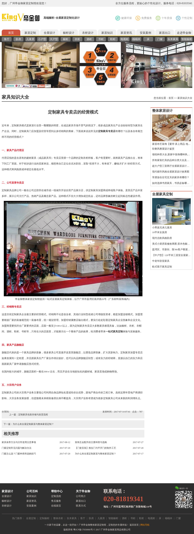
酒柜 (89, 39)
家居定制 (30, 32)
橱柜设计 (68, 32)
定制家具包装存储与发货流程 (33, 414)
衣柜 (77, 39)
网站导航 (144, 525)
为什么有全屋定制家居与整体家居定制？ (33, 424)
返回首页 (134, 525)
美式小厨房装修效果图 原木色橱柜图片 (171, 243)
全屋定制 (31, 518)
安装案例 (145, 32)
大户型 (54, 39)
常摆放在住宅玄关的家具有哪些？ (170, 177)
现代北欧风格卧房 (162, 238)
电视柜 (125, 39)
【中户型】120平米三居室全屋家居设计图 (171, 255)
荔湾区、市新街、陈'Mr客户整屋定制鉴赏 (171, 249)
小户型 (42, 39)
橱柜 (65, 39)
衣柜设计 (88, 32)
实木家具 (173, 39)
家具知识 (31, 496)
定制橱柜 (44, 518)
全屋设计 (49, 32)
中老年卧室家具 (160, 260)
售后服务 (56, 500)
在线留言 (56, 505)
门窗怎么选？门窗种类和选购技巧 (19, 453)
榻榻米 (136, 39)
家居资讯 (126, 32)
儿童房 (30, 39)
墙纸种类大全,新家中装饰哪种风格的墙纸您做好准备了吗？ (171, 154)
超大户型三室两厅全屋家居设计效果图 (171, 165)
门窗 (160, 39)
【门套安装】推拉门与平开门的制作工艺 (95, 448)
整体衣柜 (58, 518)
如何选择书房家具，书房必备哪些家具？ (171, 183)
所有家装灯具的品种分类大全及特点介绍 (171, 160)
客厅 (6, 39)
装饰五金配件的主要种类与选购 (91, 442)
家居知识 (107, 32)
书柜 (101, 39)
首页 (11, 32)
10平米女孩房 (159, 232)
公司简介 (81, 496)
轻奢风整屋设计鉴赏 (163, 148)
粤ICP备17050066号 (83, 529)
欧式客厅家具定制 (162, 266)
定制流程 (56, 496)
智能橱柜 (186, 39)
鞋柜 (112, 39)
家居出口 (164, 32)
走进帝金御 (184, 32)
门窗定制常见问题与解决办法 (16, 448)
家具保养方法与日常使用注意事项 (19, 442)
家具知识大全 (184, 98)
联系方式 (81, 505)
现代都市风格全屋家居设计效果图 (170, 171)
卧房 (18, 39)
